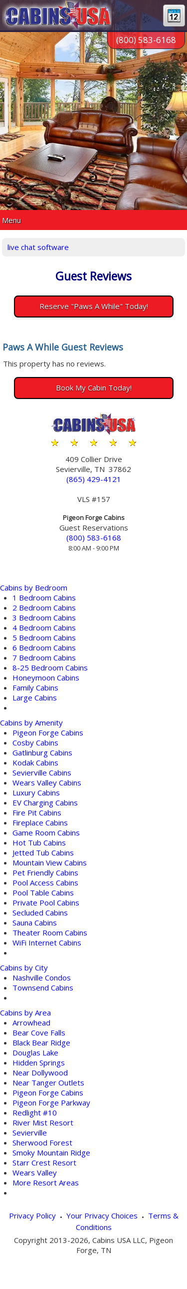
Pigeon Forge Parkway (51, 1103)
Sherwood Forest (42, 1143)
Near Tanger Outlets (48, 1083)
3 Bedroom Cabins (44, 617)
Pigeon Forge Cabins (47, 733)
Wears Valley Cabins (46, 783)
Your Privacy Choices (102, 1215)
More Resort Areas (45, 1183)
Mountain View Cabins (49, 863)
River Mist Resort (42, 1123)
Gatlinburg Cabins (42, 753)
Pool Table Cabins (43, 893)
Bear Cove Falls (38, 1033)
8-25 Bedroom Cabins (50, 667)
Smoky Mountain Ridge (51, 1153)
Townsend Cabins (42, 987)
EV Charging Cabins (45, 803)
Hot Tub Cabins (39, 843)
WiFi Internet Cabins (46, 943)
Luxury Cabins (36, 793)
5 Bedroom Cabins (44, 637)
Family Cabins (35, 687)
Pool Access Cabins (45, 883)
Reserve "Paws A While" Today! (93, 306)
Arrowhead (31, 1023)
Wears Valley (34, 1173)
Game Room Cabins (46, 833)
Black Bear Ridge (41, 1043)
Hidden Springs (38, 1063)
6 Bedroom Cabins (44, 647)
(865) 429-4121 (93, 479)
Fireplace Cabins (40, 823)
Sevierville (29, 1133)
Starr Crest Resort (44, 1163)
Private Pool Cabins (45, 903)
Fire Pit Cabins (36, 813)
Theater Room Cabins (49, 933)
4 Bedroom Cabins (44, 627)
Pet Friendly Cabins (45, 873)
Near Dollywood (40, 1073)
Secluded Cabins (40, 913)
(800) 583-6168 (146, 40)
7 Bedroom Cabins (44, 657)
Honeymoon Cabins (45, 677)
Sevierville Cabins (41, 773)
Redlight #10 (34, 1113)
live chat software (38, 247)
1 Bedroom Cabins (44, 597)
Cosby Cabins (35, 743)
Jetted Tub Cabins (43, 853)
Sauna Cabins (34, 923)
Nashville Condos (41, 977)
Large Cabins (34, 697)
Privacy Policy (32, 1215)
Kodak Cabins (35, 763)
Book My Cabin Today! (94, 387)
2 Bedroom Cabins (44, 607)
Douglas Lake (35, 1053)
